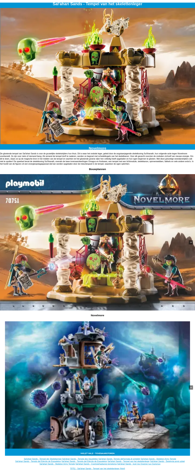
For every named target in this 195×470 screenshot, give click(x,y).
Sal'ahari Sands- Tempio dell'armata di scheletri (119, 459)
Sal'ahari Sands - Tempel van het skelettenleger (129, 461)
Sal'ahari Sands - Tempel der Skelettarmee (43, 459)
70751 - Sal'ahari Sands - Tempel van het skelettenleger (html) (97, 469)
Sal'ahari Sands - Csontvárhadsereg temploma (96, 464)
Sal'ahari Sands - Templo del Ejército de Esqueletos (38, 461)
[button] (191, 242)
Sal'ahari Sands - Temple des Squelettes (80, 459)
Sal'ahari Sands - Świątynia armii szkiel (167, 461)
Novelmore (97, 148)
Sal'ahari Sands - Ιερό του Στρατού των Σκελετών (139, 464)
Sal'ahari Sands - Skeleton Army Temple (158, 459)
